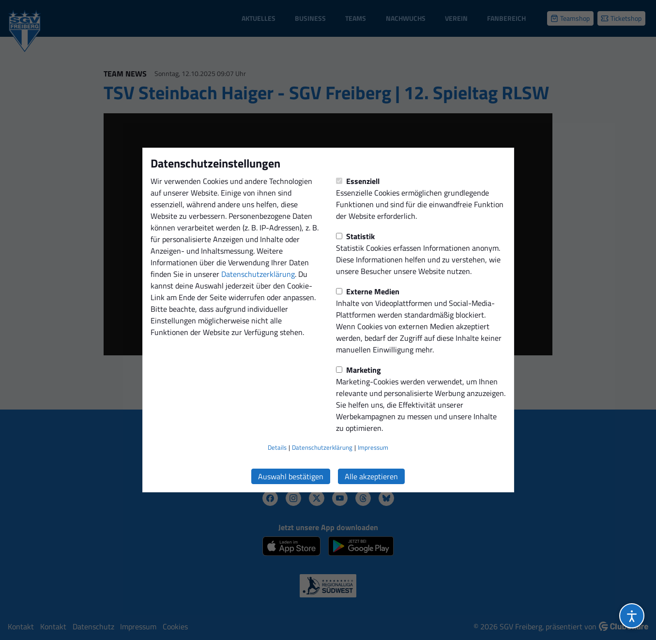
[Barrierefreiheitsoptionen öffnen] (631, 615)
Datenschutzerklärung (258, 274)
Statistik (355, 236)
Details (277, 447)
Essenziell (358, 181)
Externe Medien (367, 291)
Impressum (373, 447)
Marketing (358, 370)
